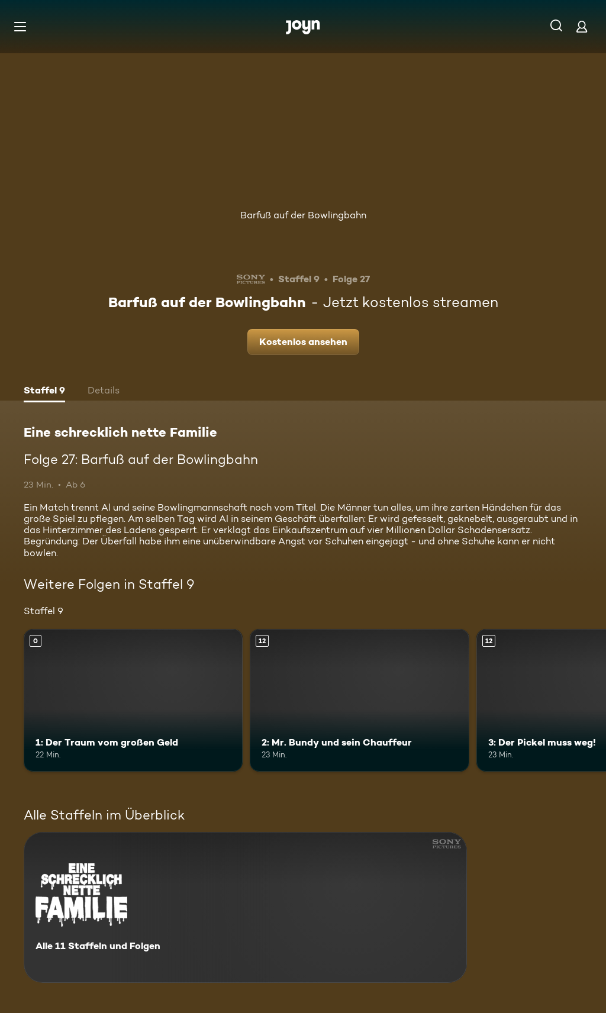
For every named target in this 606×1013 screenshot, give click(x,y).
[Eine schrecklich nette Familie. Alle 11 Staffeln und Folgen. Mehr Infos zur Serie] (245, 907)
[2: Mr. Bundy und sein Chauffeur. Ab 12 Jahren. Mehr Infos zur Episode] (359, 700)
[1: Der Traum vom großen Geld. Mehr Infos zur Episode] (133, 700)
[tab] (44, 391)
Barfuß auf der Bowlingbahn (303, 215)
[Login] (581, 26)
